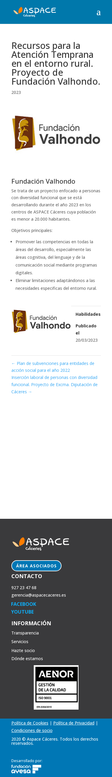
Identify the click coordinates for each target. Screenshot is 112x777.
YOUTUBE (22, 612)
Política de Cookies (29, 723)
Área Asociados (36, 566)
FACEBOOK (23, 604)
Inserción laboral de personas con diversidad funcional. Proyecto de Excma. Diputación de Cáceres (54, 384)
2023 (16, 92)
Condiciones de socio (32, 730)
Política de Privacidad (73, 723)
